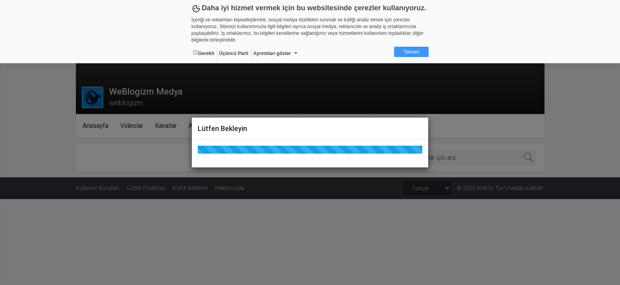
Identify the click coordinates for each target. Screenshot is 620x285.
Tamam (411, 52)
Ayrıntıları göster (272, 53)
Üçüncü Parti (233, 53)
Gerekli (203, 53)
